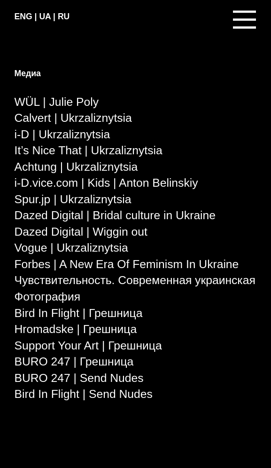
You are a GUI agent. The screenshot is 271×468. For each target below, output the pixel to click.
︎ (244, 19)
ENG (23, 16)
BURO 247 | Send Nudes (79, 378)
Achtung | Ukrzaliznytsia (76, 166)
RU (64, 16)
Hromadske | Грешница (76, 329)
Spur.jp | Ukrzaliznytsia (73, 199)
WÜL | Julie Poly (57, 101)
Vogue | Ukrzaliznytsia (71, 247)
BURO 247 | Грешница (74, 361)
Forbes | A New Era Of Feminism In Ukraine (127, 264)
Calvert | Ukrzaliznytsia (73, 117)
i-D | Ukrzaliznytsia (62, 134)
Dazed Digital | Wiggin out (81, 231)
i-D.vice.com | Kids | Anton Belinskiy (106, 182)
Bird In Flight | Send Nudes (84, 394)
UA (45, 16)
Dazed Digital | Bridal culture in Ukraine (115, 215)
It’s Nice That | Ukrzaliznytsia (89, 150)
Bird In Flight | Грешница (79, 313)
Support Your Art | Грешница (88, 345)
